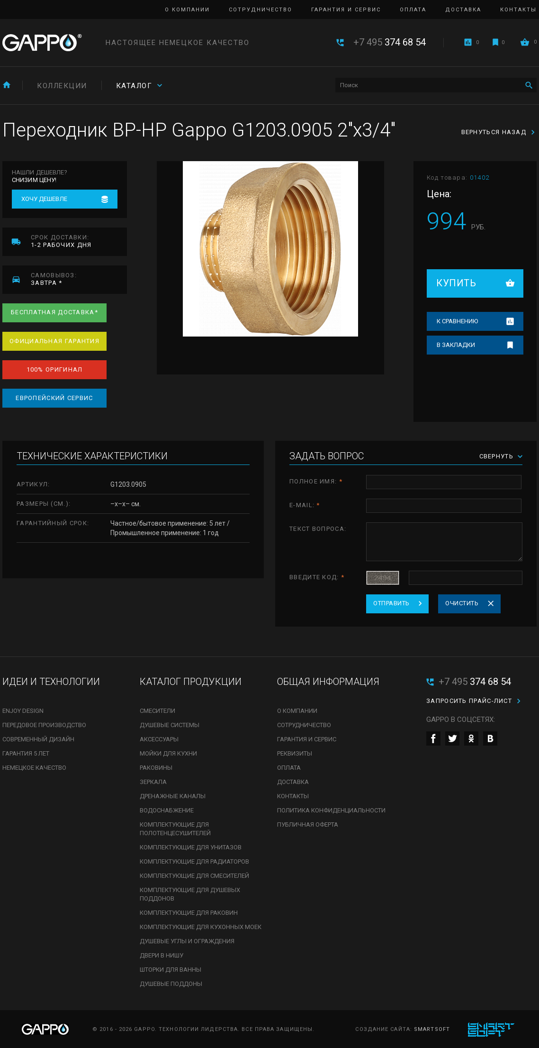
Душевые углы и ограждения (187, 941)
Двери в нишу (161, 955)
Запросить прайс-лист (469, 700)
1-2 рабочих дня (79, 241)
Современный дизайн (38, 739)
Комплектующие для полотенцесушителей (175, 829)
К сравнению (457, 321)
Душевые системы (169, 725)
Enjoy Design (23, 710)
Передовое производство (44, 725)
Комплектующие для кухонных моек (200, 926)
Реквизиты (294, 753)
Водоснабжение (167, 810)
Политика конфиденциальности (331, 810)
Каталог (134, 86)
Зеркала (153, 781)
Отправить (391, 603)
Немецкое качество (34, 767)
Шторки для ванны (170, 969)
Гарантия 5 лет (25, 753)
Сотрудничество (260, 10)
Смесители (157, 710)
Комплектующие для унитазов (191, 847)
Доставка (463, 10)
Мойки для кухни (168, 753)
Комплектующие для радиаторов (194, 861)
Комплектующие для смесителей (194, 875)
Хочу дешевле (44, 198)
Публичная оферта (307, 824)
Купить (456, 283)
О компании (187, 10)
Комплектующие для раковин (189, 912)
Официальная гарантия (54, 341)
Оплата (413, 10)
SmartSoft (432, 1029)
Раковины (156, 767)
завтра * (79, 279)
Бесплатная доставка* (54, 312)
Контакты (518, 10)
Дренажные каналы (173, 796)
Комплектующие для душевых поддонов (190, 894)
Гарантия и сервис (346, 10)
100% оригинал (55, 369)
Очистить (461, 603)
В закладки (456, 344)
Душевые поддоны (171, 983)
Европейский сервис (54, 397)
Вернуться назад (494, 132)
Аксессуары (159, 739)
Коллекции (62, 86)
